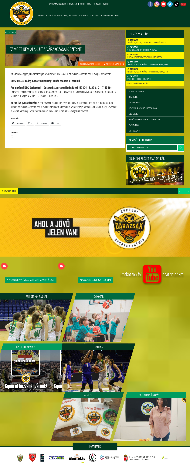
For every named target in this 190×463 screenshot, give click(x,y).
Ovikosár (95, 296)
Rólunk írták (73, 4)
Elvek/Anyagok (83, 16)
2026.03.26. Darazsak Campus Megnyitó (96, 279)
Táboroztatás (133, 113)
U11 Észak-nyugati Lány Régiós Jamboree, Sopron (144, 55)
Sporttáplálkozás (154, 345)
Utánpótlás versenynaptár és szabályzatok (144, 119)
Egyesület (75, 16)
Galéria (92, 16)
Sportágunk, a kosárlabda (57, 4)
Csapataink (41, 16)
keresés (181, 148)
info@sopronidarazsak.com (23, 457)
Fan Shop (95, 345)
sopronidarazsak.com (122, 434)
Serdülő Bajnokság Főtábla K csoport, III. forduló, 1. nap (147, 63)
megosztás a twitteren (114, 63)
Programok (49, 16)
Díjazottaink (133, 97)
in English (97, 4)
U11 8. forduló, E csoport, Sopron (139, 77)
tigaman (117, 437)
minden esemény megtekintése (137, 83)
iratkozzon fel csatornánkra (152, 275)
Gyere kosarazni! (154, 296)
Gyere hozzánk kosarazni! (111, 16)
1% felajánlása (134, 125)
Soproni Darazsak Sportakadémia (95, 434)
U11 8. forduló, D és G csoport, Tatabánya (142, 48)
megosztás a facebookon (90, 63)
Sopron (82, 4)
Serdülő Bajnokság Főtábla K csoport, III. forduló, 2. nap (147, 70)
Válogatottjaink (134, 102)
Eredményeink (58, 16)
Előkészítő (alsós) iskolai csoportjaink (143, 108)
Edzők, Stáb (67, 16)
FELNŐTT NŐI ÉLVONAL (35, 296)
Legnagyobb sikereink (136, 91)
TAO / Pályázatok (134, 130)
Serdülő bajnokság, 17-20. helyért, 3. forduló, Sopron (146, 41)
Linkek (89, 4)
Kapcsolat (99, 16)
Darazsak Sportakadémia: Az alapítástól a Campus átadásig (30, 279)
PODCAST (106, 4)
